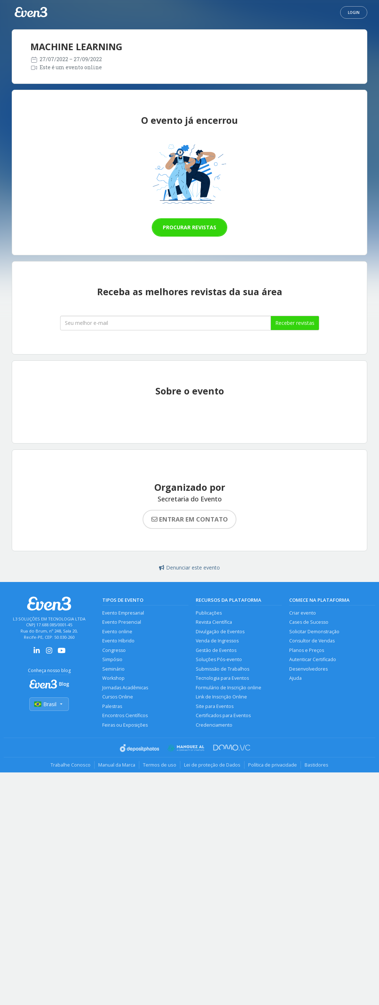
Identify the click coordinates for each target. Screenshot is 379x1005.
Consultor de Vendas (312, 641)
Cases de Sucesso (308, 622)
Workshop (113, 678)
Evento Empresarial (123, 613)
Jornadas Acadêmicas (125, 688)
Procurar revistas (189, 227)
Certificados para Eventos (223, 715)
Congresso (114, 650)
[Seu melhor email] (165, 323)
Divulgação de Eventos (220, 631)
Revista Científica (214, 622)
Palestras (112, 706)
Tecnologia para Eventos (222, 678)
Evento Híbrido (118, 641)
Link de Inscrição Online (221, 697)
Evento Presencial (121, 622)
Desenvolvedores (308, 669)
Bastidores (316, 764)
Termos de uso (159, 764)
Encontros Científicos (125, 715)
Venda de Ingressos (217, 641)
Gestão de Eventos (216, 650)
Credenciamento (214, 725)
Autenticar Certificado (312, 659)
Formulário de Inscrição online (228, 688)
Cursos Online (117, 697)
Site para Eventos (214, 706)
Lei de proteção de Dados (212, 764)
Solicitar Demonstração (314, 631)
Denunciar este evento (189, 567)
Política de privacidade (272, 764)
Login (354, 12)
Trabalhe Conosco (71, 764)
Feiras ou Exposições (125, 725)
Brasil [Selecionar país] (49, 704)
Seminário (113, 669)
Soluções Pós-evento (219, 659)
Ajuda (295, 678)
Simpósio (112, 659)
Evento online (117, 631)
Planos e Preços (306, 650)
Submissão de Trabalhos (222, 669)
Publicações (209, 613)
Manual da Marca (116, 764)
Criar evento (302, 613)
